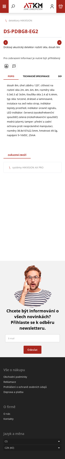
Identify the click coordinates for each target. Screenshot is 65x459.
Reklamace (9, 382)
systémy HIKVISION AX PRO (28, 167)
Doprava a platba (13, 392)
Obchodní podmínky (15, 376)
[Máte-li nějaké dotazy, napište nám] (14, 66)
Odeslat (32, 349)
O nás (6, 413)
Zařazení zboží (17, 155)
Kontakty (8, 418)
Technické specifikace (36, 76)
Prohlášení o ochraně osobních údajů (25, 387)
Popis (11, 76)
